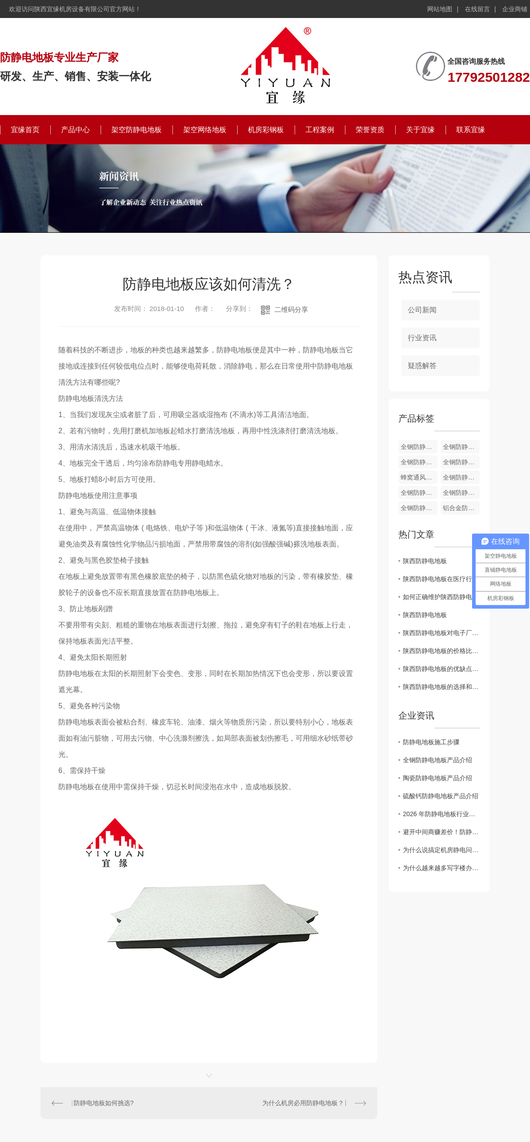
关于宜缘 (420, 129)
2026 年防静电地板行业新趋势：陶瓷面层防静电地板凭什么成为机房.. (441, 814)
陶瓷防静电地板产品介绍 (437, 778)
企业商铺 (514, 9)
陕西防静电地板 (425, 560)
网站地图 (439, 9)
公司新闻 (422, 310)
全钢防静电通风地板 (461, 446)
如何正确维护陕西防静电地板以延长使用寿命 (441, 596)
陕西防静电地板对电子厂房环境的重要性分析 (441, 632)
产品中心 (75, 129)
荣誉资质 (370, 129)
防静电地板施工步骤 (431, 742)
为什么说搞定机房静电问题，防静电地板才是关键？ (441, 849)
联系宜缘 (470, 129)
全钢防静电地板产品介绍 (437, 760)
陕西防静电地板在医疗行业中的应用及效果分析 (441, 578)
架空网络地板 (204, 129)
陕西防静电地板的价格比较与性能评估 (441, 650)
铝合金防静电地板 (461, 507)
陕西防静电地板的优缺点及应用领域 (441, 668)
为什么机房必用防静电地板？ (303, 1102)
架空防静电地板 (136, 129)
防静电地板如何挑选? (104, 1102)
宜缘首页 (25, 129)
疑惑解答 (422, 365)
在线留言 (477, 9)
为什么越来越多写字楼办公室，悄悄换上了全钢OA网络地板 (441, 867)
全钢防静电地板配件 (419, 446)
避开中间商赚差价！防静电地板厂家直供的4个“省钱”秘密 (441, 831)
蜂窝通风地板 (419, 477)
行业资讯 (422, 338)
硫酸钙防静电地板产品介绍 (440, 796)
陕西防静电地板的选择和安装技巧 (441, 686)
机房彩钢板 (266, 129)
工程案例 (319, 129)
